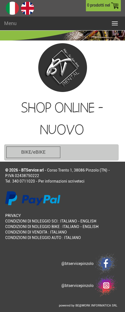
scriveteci (76, 181)
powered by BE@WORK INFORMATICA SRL (88, 305)
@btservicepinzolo (89, 263)
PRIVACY (13, 215)
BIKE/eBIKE (33, 152)
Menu (10, 23)
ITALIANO (68, 221)
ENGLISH (88, 221)
